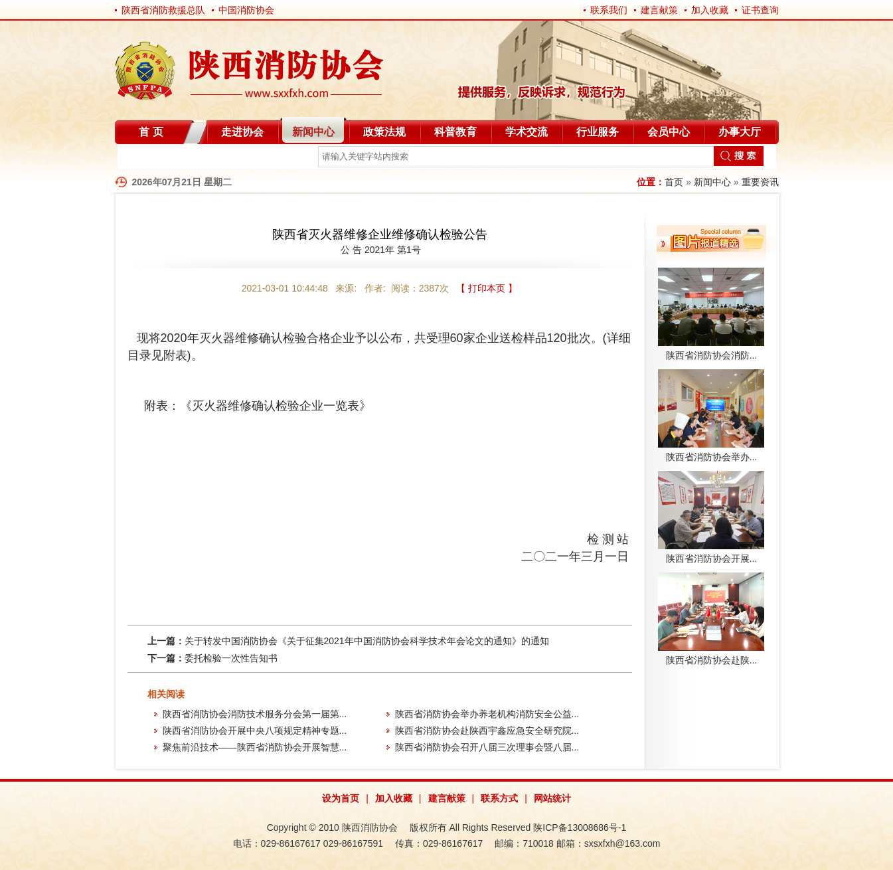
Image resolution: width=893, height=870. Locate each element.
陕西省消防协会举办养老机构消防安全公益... (487, 714)
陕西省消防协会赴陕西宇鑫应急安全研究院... (487, 730)
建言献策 (659, 10)
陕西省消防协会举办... (712, 457)
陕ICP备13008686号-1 (579, 827)
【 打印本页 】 (486, 288)
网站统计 (552, 798)
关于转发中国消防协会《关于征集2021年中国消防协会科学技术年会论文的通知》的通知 (367, 641)
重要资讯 (760, 182)
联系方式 (499, 798)
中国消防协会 (246, 10)
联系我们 (608, 10)
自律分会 (148, 159)
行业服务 (597, 131)
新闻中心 (313, 131)
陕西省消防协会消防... (712, 355)
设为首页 (340, 798)
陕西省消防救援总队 (163, 10)
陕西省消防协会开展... (712, 558)
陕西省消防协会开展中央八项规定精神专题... (255, 730)
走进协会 (242, 131)
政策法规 (384, 131)
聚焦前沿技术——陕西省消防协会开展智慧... (255, 747)
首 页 (151, 131)
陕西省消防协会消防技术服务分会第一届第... (255, 714)
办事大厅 (739, 131)
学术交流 (526, 131)
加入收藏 (709, 10)
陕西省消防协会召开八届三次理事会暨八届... (487, 747)
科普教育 (455, 131)
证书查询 (760, 10)
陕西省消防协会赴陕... (712, 660)
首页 (674, 182)
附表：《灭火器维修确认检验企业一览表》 (257, 405)
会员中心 (668, 131)
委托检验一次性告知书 (231, 658)
